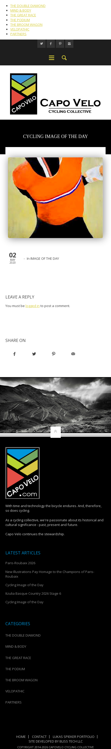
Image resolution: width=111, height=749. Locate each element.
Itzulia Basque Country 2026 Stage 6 (33, 593)
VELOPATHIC (19, 29)
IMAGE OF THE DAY (44, 258)
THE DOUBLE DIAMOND (28, 5)
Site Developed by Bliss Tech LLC (56, 741)
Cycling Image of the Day (24, 585)
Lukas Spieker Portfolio (74, 736)
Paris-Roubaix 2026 (20, 563)
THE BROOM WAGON (26, 24)
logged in (32, 305)
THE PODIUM (20, 20)
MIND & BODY (20, 10)
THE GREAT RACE (23, 15)
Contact (39, 736)
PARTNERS (18, 34)
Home (21, 736)
